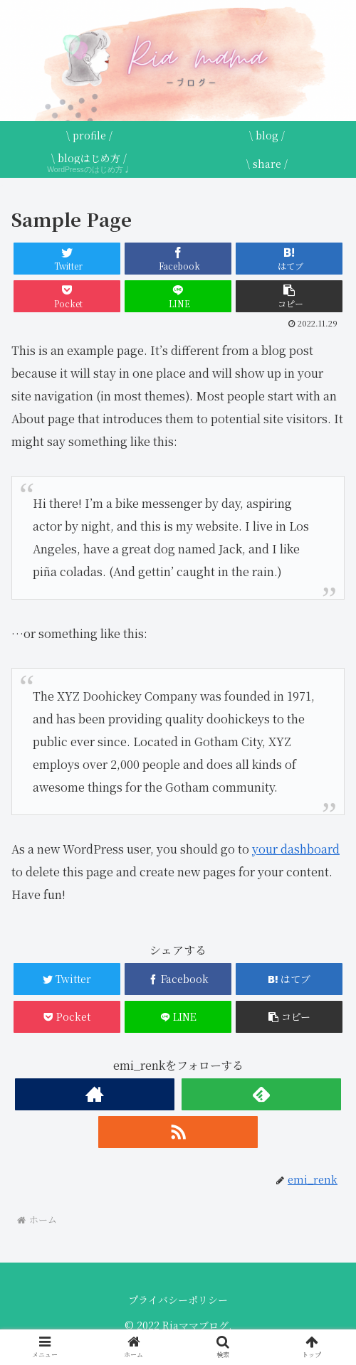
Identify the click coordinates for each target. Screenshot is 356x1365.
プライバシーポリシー (178, 1299)
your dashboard (296, 849)
